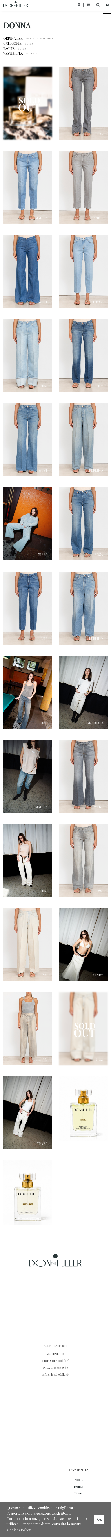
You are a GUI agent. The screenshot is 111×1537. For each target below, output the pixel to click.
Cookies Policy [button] (19, 1530)
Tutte (29, 43)
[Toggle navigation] (105, 13)
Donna (78, 1486)
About (78, 1479)
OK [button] (99, 1519)
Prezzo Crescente (40, 38)
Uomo (78, 1493)
